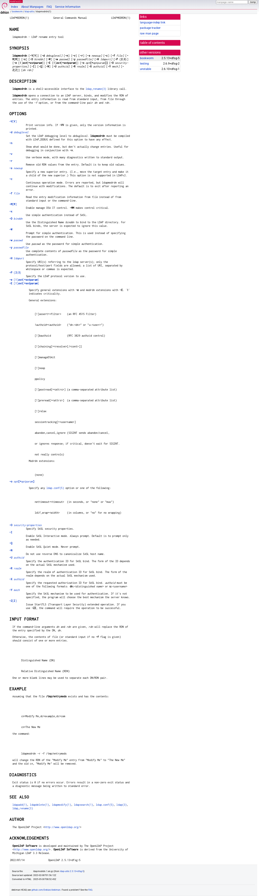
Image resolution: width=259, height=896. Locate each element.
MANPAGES (16, 1)
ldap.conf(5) (55, 487)
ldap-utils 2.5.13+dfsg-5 (72, 871)
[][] (24, 279)
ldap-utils (29, 11)
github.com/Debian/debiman (46, 890)
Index (14, 6)
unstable (145, 69)
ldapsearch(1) (83, 804)
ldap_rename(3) (96, 88)
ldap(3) (121, 804)
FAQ (49, 6)
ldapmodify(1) (61, 804)
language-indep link (152, 22)
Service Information (67, 6)
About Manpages (32, 6)
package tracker (150, 28)
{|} (15, 272)
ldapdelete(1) (39, 804)
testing (144, 63)
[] (13, 121)
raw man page (149, 33)
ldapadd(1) (19, 804)
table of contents (152, 43)
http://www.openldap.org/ (62, 827)
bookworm (17, 11)
